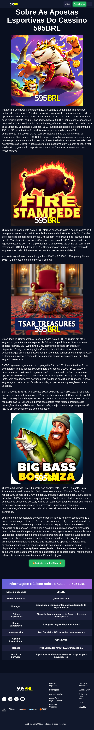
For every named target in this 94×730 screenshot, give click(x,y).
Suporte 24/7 (84, 690)
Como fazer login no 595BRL (56, 699)
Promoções (54, 690)
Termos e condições (83, 684)
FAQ (81, 703)
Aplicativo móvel (56, 694)
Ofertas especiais (53, 684)
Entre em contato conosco (83, 696)
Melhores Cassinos (53, 706)
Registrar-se (79, 4)
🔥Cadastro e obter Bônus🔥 (47, 563)
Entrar (67, 4)
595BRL (82, 707)
